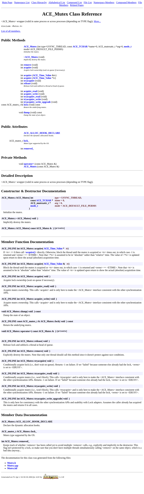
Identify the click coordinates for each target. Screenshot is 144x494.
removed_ (29, 149)
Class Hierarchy (39, 2)
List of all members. (11, 31)
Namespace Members (104, 2)
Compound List (74, 2)
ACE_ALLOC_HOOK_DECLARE (42, 133)
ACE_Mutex (30, 47)
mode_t (128, 47)
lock (26, 105)
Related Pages (77, 5)
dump (27, 113)
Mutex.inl (12, 468)
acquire (27, 68)
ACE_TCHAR (80, 47)
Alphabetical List (57, 2)
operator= (29, 164)
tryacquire (29, 81)
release (27, 84)
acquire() (30, 252)
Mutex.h (11, 463)
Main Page (7, 2)
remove (27, 65)
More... (97, 21)
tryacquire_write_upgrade (37, 102)
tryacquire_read (32, 97)
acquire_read (30, 91)
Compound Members (126, 2)
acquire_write (31, 94)
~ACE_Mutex (31, 57)
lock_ (26, 141)
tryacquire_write (32, 99)
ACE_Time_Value (42, 75)
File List (88, 2)
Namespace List (22, 2)
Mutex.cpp (12, 466)
